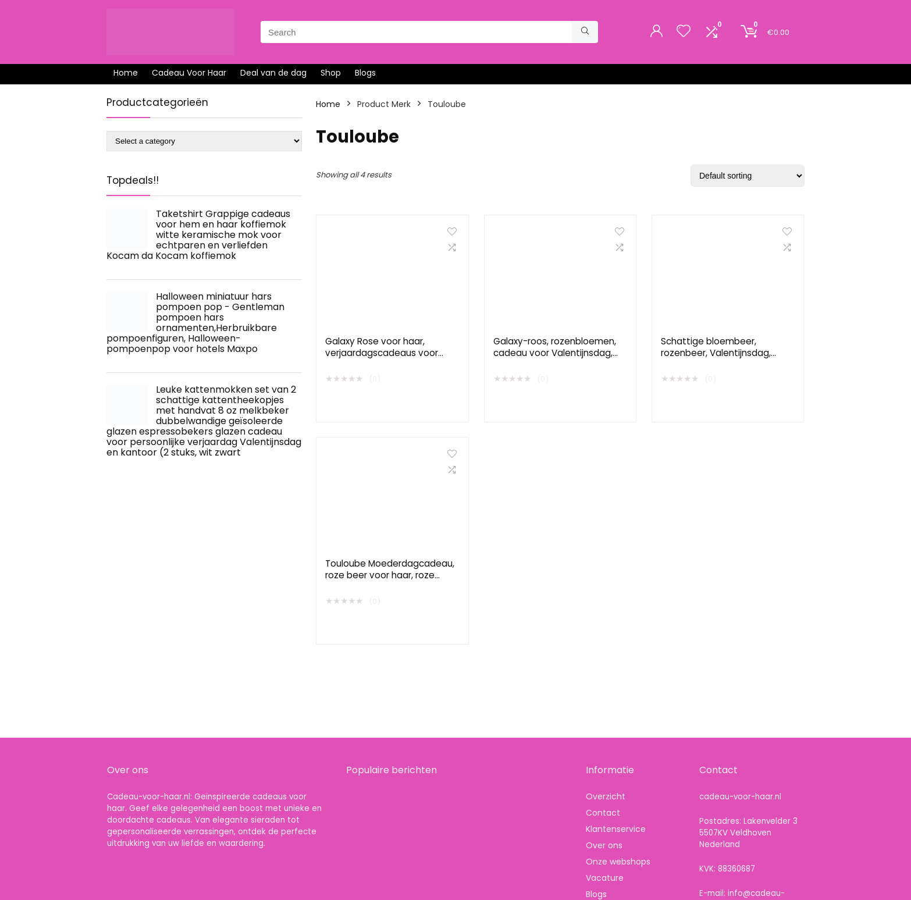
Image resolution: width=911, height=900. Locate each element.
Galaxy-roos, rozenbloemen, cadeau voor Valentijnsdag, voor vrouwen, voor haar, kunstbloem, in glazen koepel (555, 358)
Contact (603, 813)
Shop (331, 73)
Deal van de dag (273, 73)
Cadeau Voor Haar (189, 73)
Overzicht (605, 796)
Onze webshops (618, 861)
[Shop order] (748, 176)
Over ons (604, 845)
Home (125, 73)
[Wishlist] (684, 31)
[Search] (585, 32)
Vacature (605, 878)
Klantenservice (616, 829)
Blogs (365, 73)
